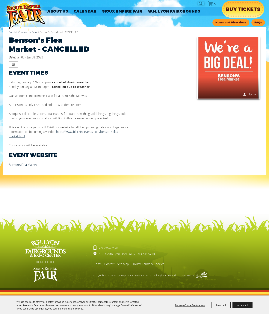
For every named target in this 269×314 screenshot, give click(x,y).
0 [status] (215, 3)
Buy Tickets (243, 9)
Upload (253, 94)
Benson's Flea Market (23, 165)
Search (201, 3)
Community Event (27, 32)
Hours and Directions (230, 22)
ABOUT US (57, 11)
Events (12, 32)
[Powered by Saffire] (201, 275)
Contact (109, 264)
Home (97, 264)
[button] (228, 67)
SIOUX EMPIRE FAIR (122, 11)
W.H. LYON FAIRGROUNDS (174, 11)
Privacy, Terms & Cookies (148, 264)
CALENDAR (85, 11)
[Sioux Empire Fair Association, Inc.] (24, 15)
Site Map (123, 264)
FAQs (258, 22)
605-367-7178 (108, 248)
